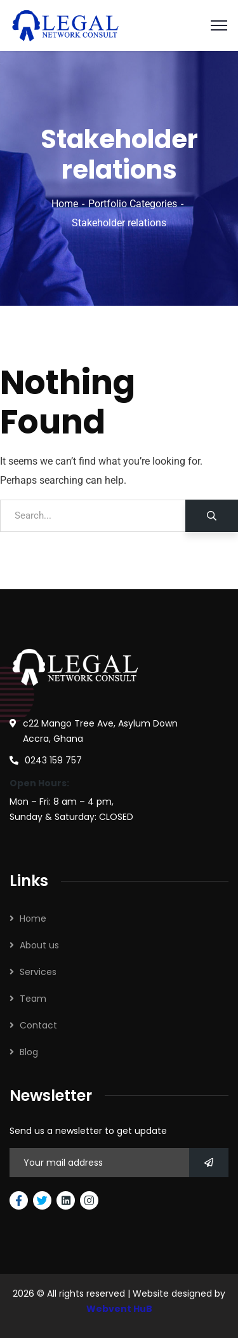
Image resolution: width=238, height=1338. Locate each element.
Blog (29, 1052)
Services (38, 972)
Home (64, 204)
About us (39, 945)
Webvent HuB (119, 1308)
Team (33, 998)
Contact (38, 1025)
